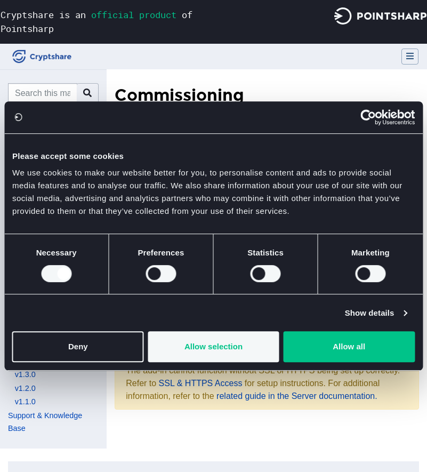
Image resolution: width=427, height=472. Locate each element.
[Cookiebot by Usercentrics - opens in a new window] (368, 117)
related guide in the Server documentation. (296, 396)
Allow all (349, 346)
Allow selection (213, 346)
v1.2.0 (25, 388)
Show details (369, 312)
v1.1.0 (25, 401)
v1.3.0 (25, 374)
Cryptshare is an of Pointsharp (96, 22)
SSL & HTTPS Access (201, 383)
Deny (78, 346)
